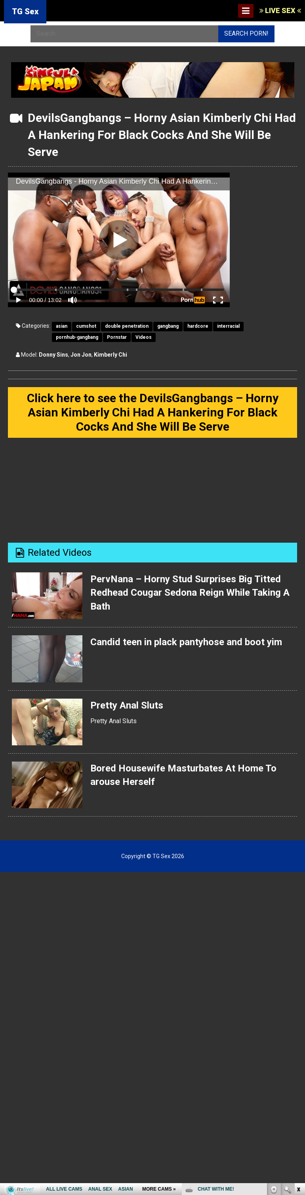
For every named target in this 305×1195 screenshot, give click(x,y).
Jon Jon (81, 354)
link (298, 1071)
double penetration (127, 326)
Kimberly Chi (110, 354)
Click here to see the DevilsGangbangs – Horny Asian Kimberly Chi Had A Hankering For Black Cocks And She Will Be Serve (152, 412)
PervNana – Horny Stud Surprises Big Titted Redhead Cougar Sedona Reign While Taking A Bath (189, 593)
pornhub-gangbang (77, 337)
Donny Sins (53, 354)
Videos (143, 337)
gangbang (168, 326)
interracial (228, 326)
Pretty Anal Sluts (126, 705)
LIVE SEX (280, 10)
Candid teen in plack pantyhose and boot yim (186, 642)
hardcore (197, 326)
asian (61, 326)
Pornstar (117, 337)
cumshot (86, 326)
